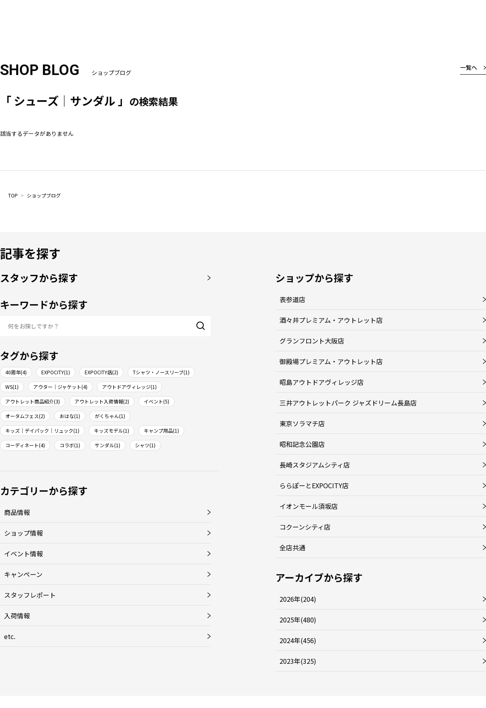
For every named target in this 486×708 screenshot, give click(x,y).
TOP (13, 195)
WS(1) (12, 386)
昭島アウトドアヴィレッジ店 (321, 382)
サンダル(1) (107, 445)
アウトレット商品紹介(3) (32, 401)
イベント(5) (156, 401)
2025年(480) (297, 619)
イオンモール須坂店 (308, 506)
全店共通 (292, 547)
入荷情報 (17, 615)
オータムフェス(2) (25, 415)
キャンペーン (23, 574)
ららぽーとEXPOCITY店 (314, 485)
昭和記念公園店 (302, 444)
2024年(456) (297, 640)
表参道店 (292, 299)
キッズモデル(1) (111, 430)
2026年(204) (297, 599)
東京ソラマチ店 (302, 423)
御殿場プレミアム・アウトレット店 (331, 361)
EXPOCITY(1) (55, 372)
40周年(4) (16, 372)
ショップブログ (44, 195)
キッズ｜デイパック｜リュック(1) (42, 430)
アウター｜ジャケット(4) (60, 386)
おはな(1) (70, 415)
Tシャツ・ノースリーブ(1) (161, 372)
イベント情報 (23, 553)
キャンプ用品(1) (161, 430)
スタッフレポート (30, 595)
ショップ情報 (23, 533)
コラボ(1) (70, 445)
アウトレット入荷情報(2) (102, 401)
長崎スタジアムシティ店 (314, 465)
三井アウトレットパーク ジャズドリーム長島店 (348, 403)
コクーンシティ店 (304, 527)
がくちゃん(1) (110, 415)
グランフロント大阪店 (311, 340)
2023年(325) (297, 661)
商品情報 (17, 512)
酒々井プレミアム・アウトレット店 (331, 320)
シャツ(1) (145, 445)
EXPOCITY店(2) (101, 372)
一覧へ (468, 67)
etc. (9, 636)
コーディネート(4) (25, 445)
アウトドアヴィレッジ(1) (129, 386)
